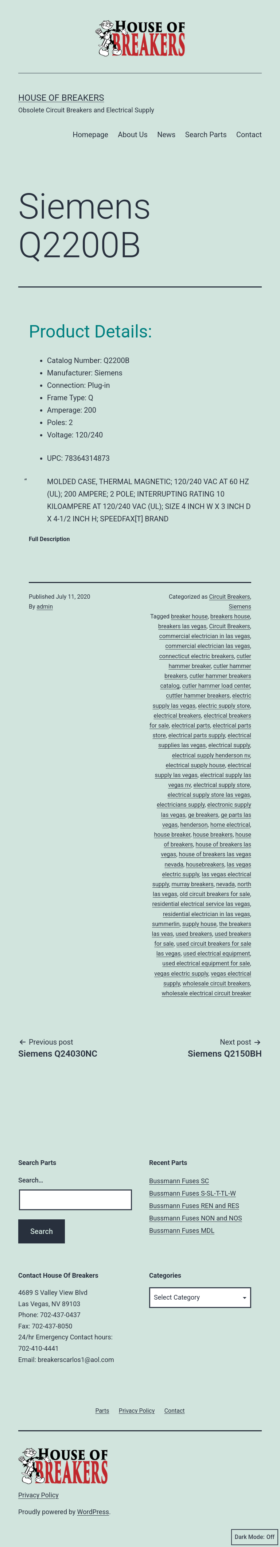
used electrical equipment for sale (206, 963)
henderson (193, 824)
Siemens (240, 606)
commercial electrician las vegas (207, 646)
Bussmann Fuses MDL (181, 1230)
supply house (199, 924)
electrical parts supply (196, 735)
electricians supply (181, 804)
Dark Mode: (255, 1537)
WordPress (93, 1512)
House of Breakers (61, 98)
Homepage (90, 134)
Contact (249, 134)
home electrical (230, 824)
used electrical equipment (216, 953)
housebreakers (205, 864)
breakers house (230, 616)
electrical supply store (221, 785)
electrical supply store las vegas (209, 794)
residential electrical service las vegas (201, 903)
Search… (30, 1180)
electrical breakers (177, 715)
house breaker (172, 834)
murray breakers (193, 884)
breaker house (189, 616)
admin (45, 606)
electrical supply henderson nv (211, 755)
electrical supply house (195, 765)
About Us (133, 134)
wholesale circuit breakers (216, 983)
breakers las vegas (182, 626)
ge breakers (203, 814)
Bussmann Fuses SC (179, 1181)
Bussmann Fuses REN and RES (194, 1206)
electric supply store (224, 705)
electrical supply (229, 745)
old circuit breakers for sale (215, 894)
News (166, 134)
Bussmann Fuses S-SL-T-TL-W (192, 1193)
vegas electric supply (181, 973)
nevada (225, 884)
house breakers (213, 834)
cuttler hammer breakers (197, 695)
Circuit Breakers (229, 596)
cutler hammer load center (216, 685)
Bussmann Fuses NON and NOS (195, 1218)
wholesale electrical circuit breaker (207, 993)
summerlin (166, 924)
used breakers (194, 933)
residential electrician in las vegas (206, 914)
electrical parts (190, 725)
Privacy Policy (38, 1495)
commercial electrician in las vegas (204, 636)
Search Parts (206, 134)
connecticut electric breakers (196, 656)
